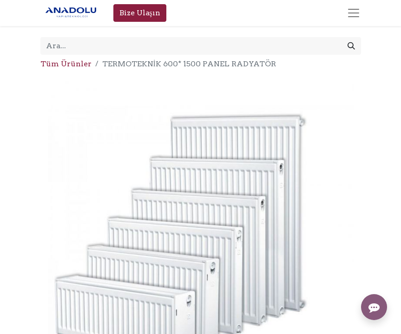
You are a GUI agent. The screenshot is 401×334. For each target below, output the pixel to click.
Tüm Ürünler (66, 63)
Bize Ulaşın (139, 12)
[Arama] (351, 46)
